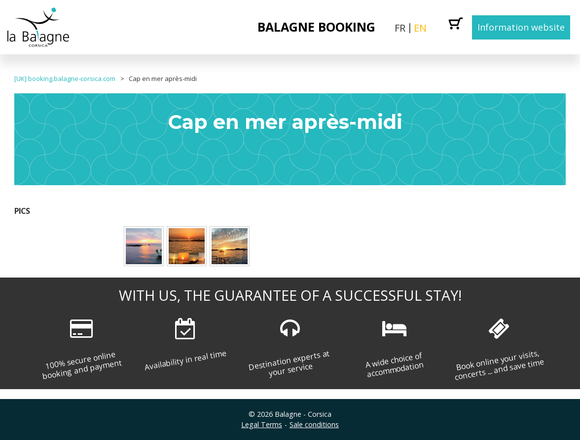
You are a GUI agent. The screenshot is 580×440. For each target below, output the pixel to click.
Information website (521, 27)
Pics (22, 210)
